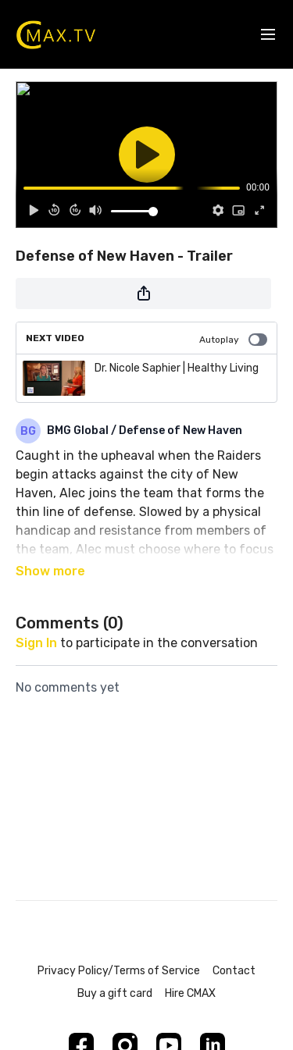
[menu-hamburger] (268, 34)
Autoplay (233, 339)
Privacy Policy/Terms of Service (119, 970)
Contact (234, 970)
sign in (36, 642)
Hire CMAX (190, 993)
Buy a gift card (114, 993)
